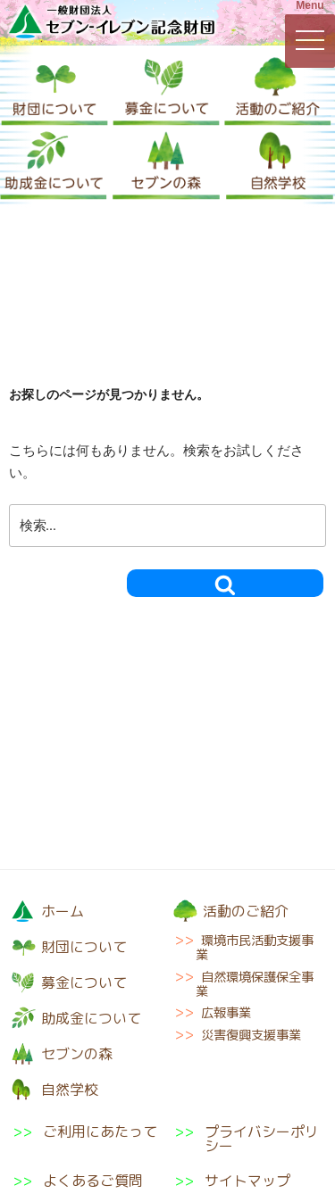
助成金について (53, 164)
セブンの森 (166, 164)
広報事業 (226, 1013)
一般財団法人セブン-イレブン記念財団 (111, 21)
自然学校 (279, 164)
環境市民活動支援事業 (255, 948)
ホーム (62, 911)
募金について (166, 90)
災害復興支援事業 (251, 1035)
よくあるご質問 (93, 1180)
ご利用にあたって (100, 1132)
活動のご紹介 (277, 90)
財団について (54, 90)
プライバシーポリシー (262, 1138)
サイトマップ (247, 1180)
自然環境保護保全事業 (255, 984)
